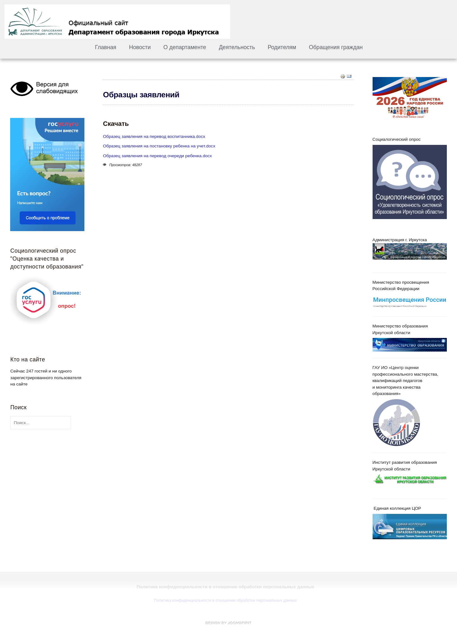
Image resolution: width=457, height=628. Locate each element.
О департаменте (184, 47)
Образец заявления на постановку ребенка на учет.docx (159, 146)
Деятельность (237, 47)
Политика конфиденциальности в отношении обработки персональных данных (224, 600)
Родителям (282, 47)
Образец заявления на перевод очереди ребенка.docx (157, 155)
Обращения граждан (336, 47)
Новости (139, 47)
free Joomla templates (228, 623)
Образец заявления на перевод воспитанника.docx (154, 136)
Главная (105, 47)
